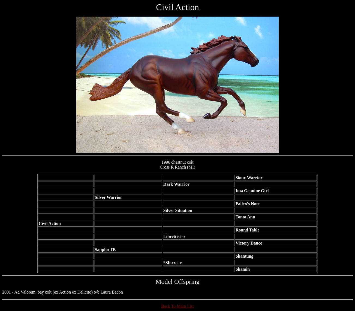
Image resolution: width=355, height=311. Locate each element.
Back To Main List (177, 306)
